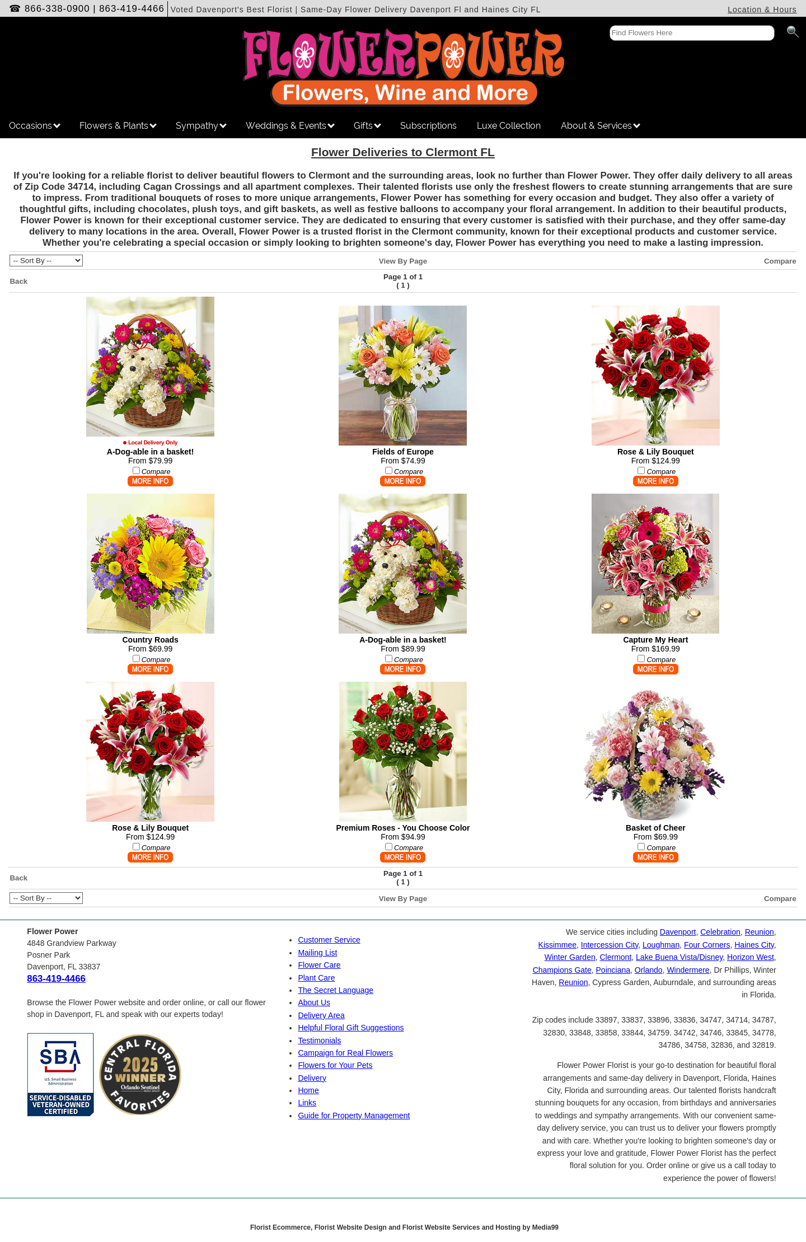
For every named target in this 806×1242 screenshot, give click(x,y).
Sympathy (201, 125)
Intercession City (609, 944)
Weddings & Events (290, 125)
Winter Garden (570, 957)
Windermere (688, 970)
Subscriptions (428, 125)
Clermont (616, 957)
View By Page (403, 261)
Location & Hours (762, 9)
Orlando (649, 970)
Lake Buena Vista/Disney (679, 957)
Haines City (754, 944)
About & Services (600, 125)
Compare (780, 261)
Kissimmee (557, 944)
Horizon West (750, 957)
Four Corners (707, 944)
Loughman (661, 944)
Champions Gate (562, 970)
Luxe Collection (509, 125)
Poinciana (613, 970)
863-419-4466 (132, 8)
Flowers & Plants (118, 125)
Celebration (720, 931)
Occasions (34, 125)
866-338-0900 (57, 8)
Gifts (367, 125)
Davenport (678, 931)
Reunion (759, 931)
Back (18, 281)
